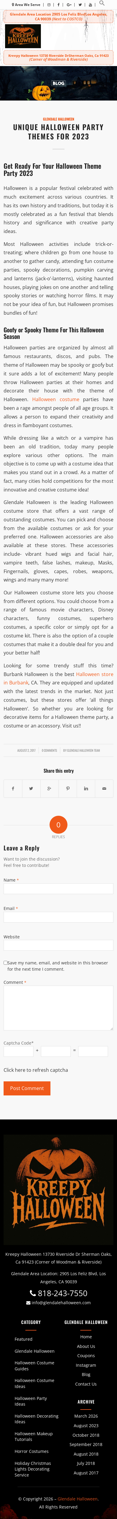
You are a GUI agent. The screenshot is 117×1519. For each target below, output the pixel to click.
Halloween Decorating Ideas (37, 1419)
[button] (102, 4)
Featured (24, 1339)
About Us (86, 1346)
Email (11, 908)
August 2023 (86, 1425)
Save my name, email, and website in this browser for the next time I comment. (57, 966)
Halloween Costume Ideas (34, 1383)
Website (12, 937)
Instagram (86, 1365)
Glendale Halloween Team (83, 750)
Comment (15, 982)
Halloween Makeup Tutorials (34, 1436)
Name (11, 880)
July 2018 (86, 1463)
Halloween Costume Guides (34, 1366)
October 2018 (86, 1435)
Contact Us (86, 1384)
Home (86, 1337)
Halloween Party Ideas (31, 1401)
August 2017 (86, 1473)
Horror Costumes (32, 1451)
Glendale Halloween (58, 118)
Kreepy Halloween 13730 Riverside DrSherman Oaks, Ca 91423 (58, 57)
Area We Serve (26, 4)
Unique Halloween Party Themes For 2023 (58, 131)
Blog (86, 1374)
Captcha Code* (19, 1043)
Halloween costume (55, 399)
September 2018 (86, 1444)
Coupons (86, 1355)
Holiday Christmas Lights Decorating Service (33, 1469)
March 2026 (86, 1416)
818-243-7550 (58, 1293)
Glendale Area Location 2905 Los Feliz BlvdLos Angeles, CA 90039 (58, 17)
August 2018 (86, 1454)
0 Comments (49, 750)
